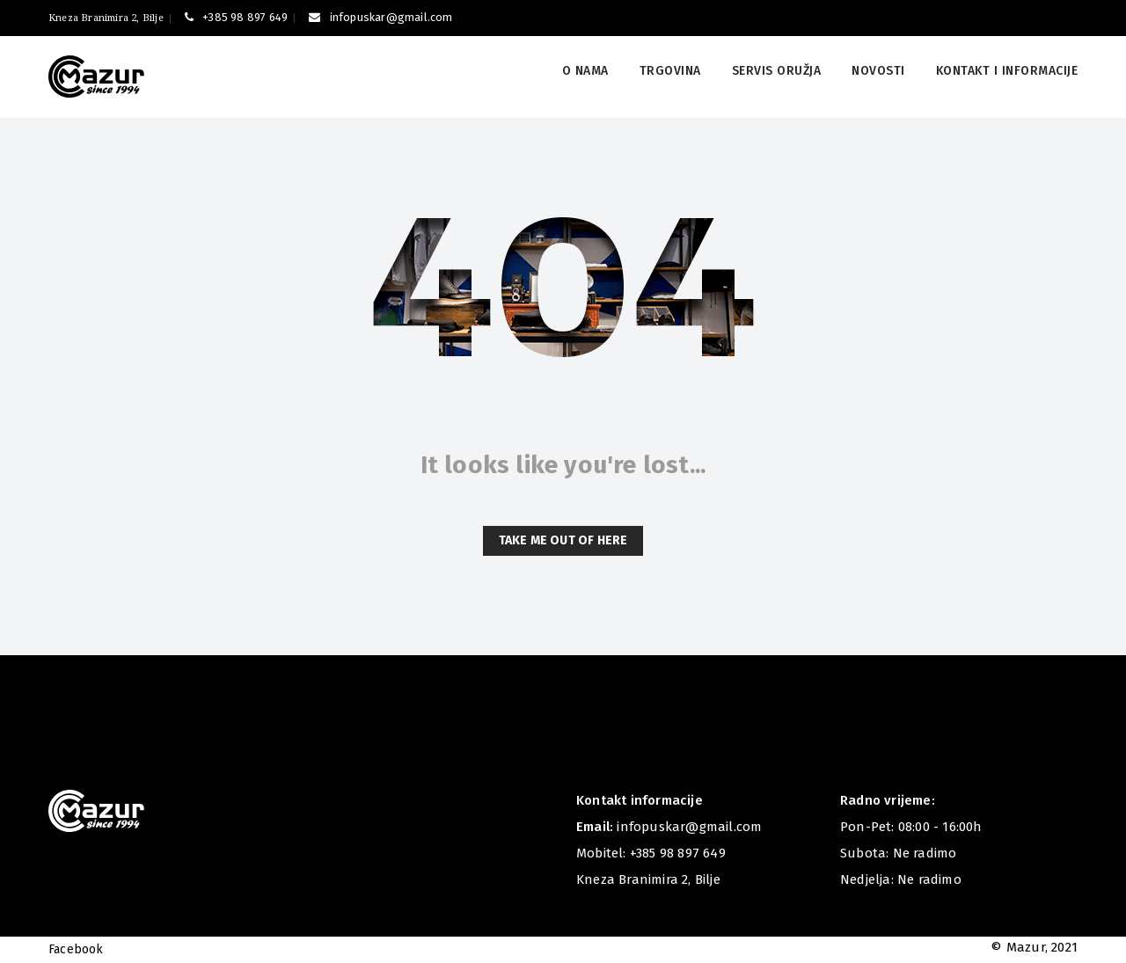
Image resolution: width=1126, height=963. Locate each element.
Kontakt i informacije (1007, 70)
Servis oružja (777, 70)
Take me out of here (563, 540)
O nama (585, 70)
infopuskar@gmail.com (380, 17)
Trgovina (670, 70)
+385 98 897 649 (236, 17)
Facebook (76, 949)
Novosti (878, 70)
